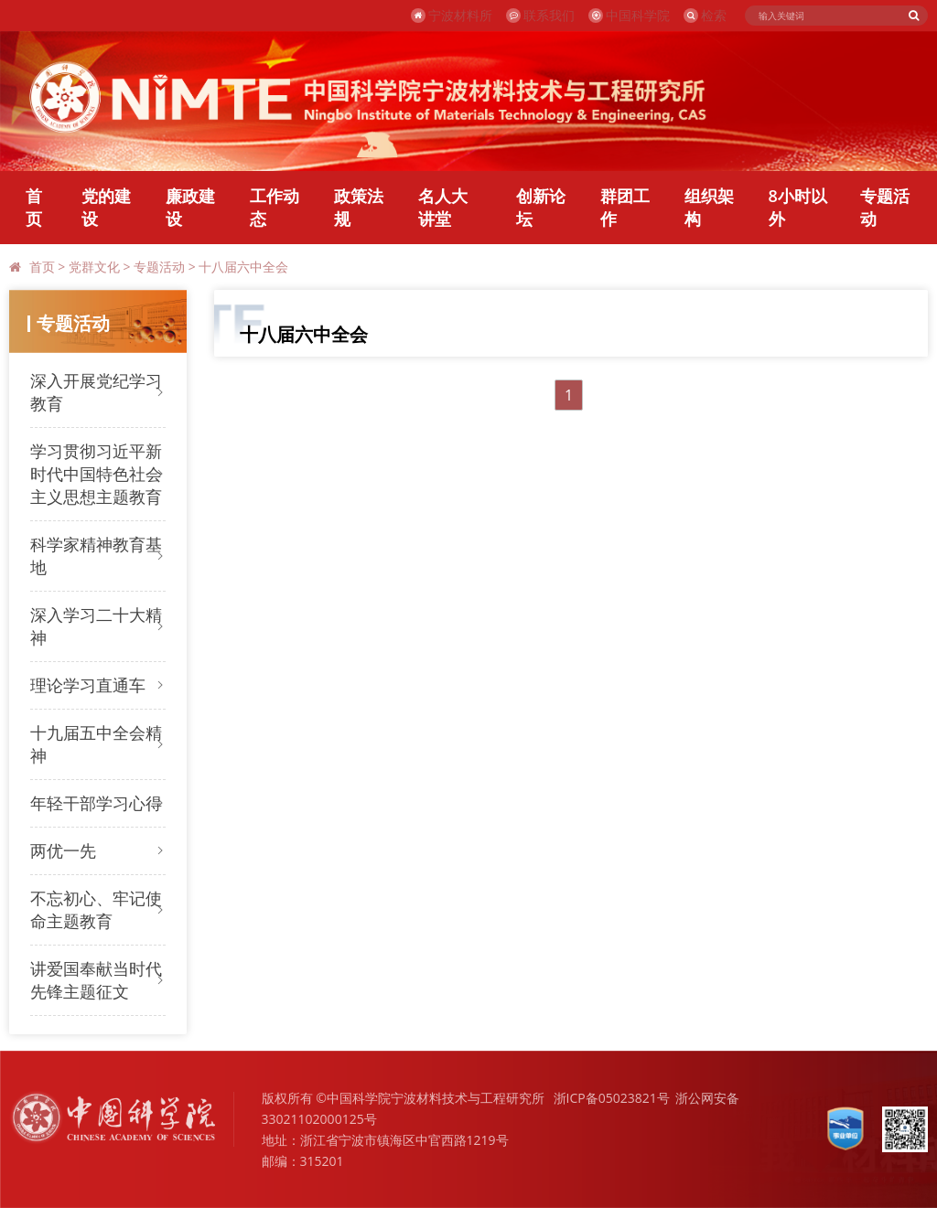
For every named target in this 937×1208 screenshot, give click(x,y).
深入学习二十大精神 (96, 626)
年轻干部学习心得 (96, 803)
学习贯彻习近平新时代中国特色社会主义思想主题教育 (96, 474)
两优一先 (63, 850)
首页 (34, 207)
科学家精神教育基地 (96, 555)
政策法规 (358, 207)
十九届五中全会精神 (96, 744)
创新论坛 (540, 207)
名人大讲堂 (443, 207)
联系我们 (540, 15)
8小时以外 (798, 207)
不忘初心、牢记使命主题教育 (96, 909)
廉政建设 (190, 207)
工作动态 (274, 207)
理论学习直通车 (87, 685)
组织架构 (709, 207)
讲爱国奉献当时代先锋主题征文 (96, 979)
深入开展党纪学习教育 (96, 391)
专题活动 (885, 207)
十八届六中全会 (243, 266)
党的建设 (106, 207)
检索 (705, 15)
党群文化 (94, 266)
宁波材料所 (451, 15)
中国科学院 (629, 15)
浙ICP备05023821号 (612, 1097)
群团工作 (625, 207)
